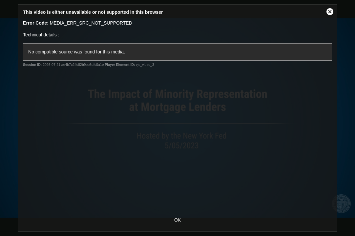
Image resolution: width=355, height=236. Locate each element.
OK (177, 220)
